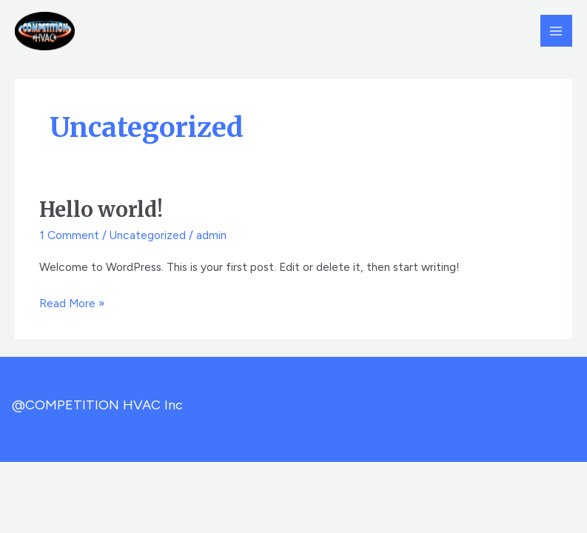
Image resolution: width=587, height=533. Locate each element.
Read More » (72, 302)
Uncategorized (148, 235)
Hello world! (101, 209)
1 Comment (69, 235)
